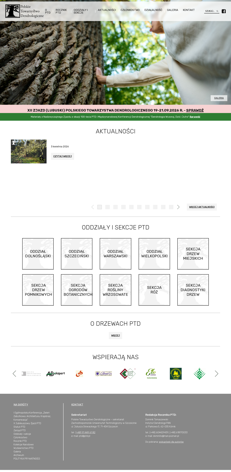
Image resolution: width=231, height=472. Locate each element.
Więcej (115, 337)
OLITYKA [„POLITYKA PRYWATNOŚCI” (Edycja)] (19, 460)
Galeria (171, 10)
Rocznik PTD (62, 11)
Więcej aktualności (201, 207)
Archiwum (19, 457)
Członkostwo (128, 10)
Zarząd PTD (20, 432)
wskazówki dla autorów (171, 444)
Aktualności (105, 10)
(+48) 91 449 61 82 (85, 434)
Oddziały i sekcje (81, 11)
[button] (99, 207)
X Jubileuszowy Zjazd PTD (27, 425)
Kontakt (187, 10)
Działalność (152, 10)
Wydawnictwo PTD (23, 450)
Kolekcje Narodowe (24, 446)
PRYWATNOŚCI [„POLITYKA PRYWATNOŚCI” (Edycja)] (32, 460)
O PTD (49, 11)
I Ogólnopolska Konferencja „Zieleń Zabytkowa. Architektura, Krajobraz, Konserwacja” (32, 418)
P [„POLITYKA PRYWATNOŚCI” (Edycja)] (14, 460)
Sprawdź (195, 110)
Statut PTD (19, 428)
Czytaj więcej (62, 156)
